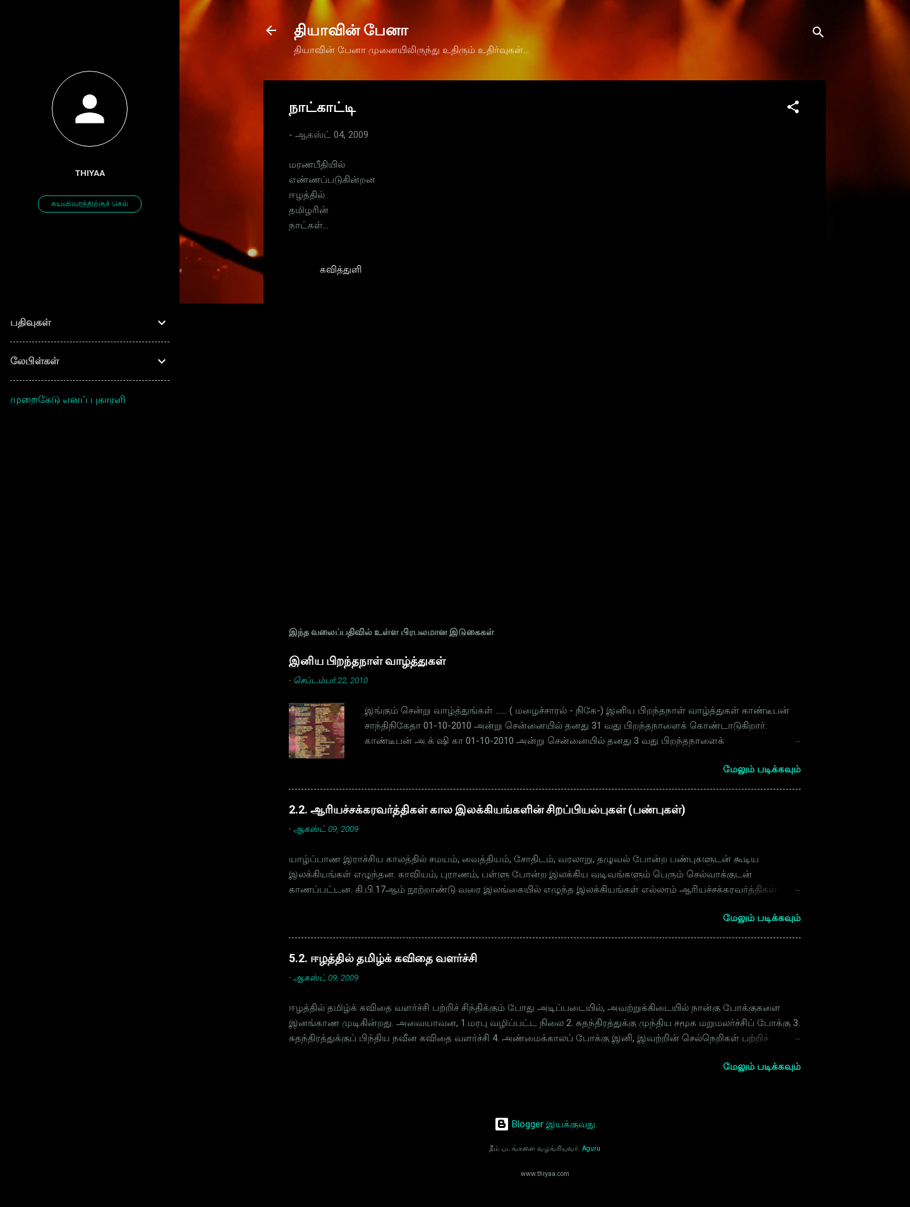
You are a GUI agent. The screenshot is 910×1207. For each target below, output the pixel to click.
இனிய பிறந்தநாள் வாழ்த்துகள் (367, 660)
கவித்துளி (341, 269)
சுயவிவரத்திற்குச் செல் (89, 203)
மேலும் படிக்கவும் (762, 769)
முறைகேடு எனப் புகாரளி (68, 399)
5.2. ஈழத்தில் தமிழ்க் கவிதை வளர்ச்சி (383, 958)
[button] (793, 109)
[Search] (818, 34)
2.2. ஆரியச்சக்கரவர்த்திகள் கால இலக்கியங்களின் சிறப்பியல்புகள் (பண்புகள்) (487, 809)
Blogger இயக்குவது (544, 1124)
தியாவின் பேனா (351, 30)
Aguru (591, 1148)
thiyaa (90, 173)
